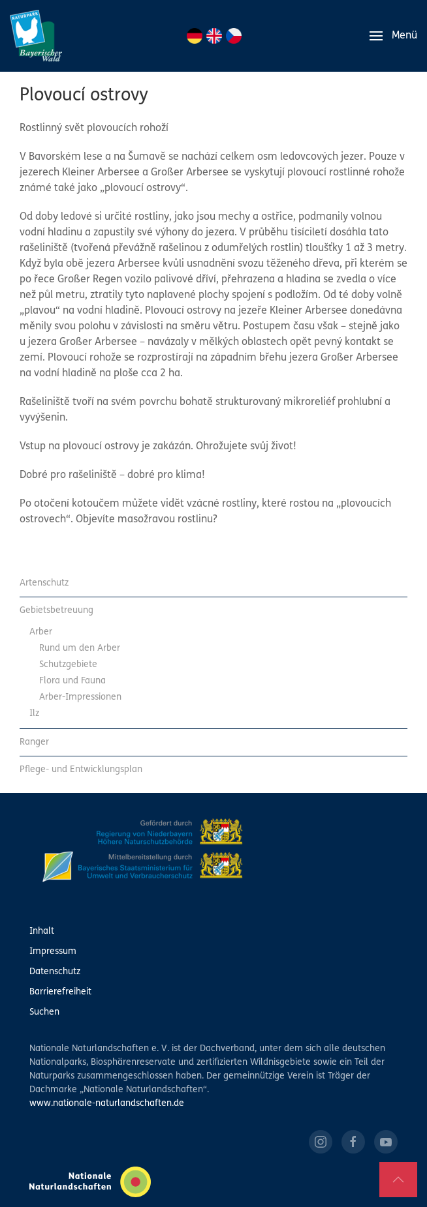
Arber (40, 632)
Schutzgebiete (68, 665)
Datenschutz (54, 972)
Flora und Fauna (72, 681)
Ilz (34, 714)
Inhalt (41, 931)
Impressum (52, 952)
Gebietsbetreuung (56, 611)
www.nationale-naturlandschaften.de (106, 1104)
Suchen (44, 1012)
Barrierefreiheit (60, 992)
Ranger (34, 742)
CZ (234, 36)
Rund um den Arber (79, 648)
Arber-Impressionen (80, 697)
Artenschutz (44, 583)
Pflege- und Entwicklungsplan (81, 770)
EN (214, 36)
